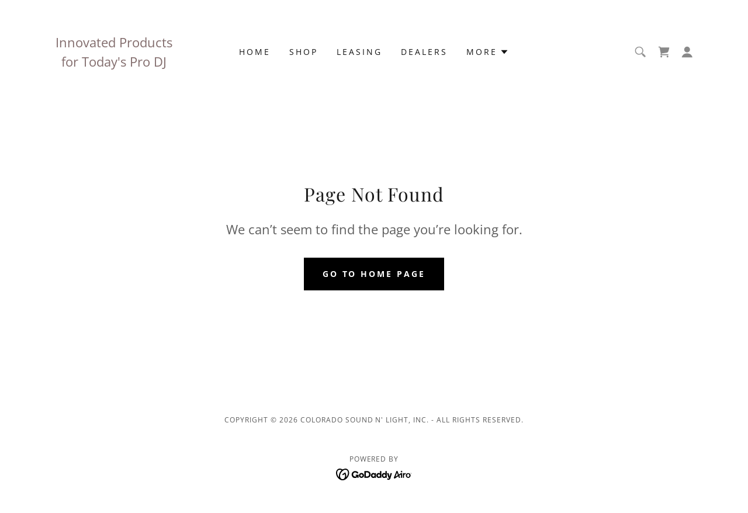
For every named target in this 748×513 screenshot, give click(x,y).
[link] (664, 52)
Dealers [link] (424, 51)
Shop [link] (303, 51)
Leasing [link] (359, 51)
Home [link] (255, 51)
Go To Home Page (374, 273)
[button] (487, 52)
